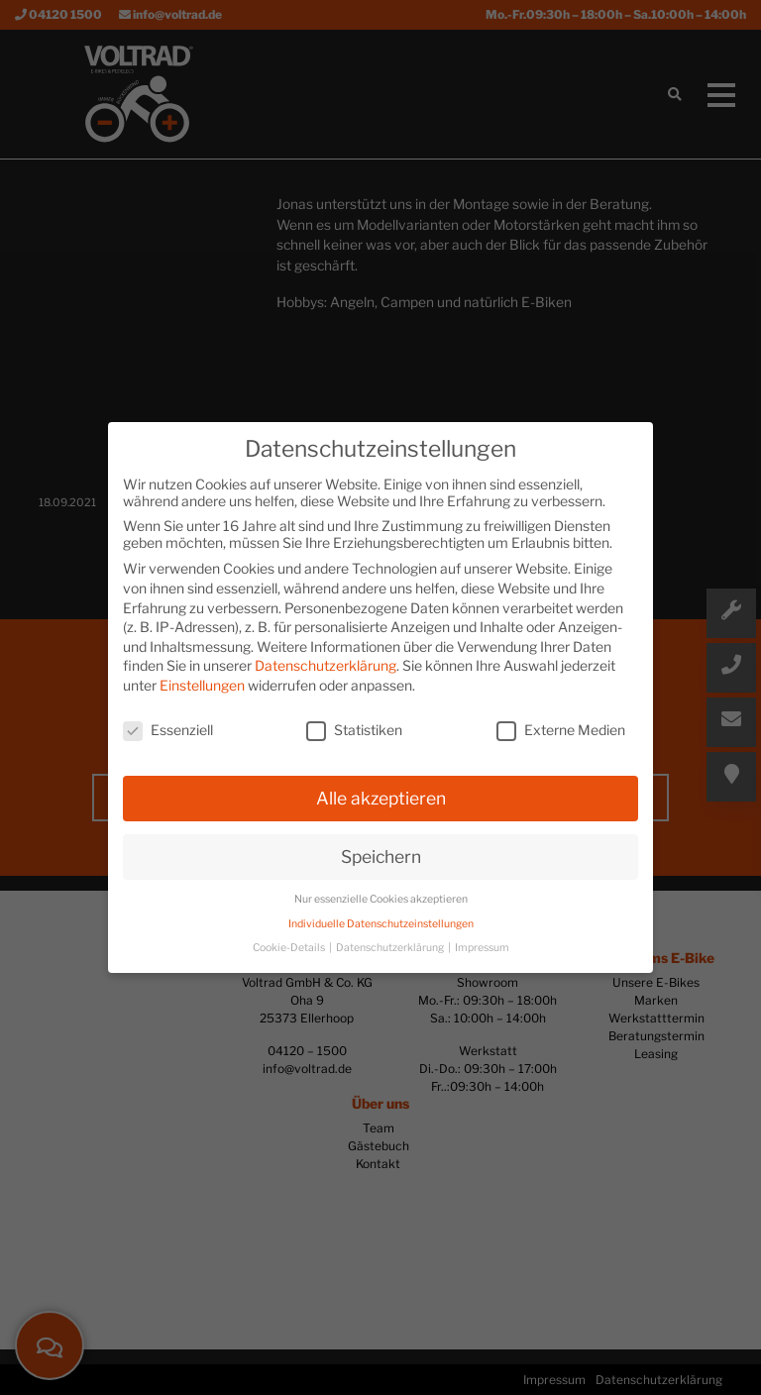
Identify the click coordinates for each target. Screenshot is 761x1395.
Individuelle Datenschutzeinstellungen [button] (381, 923)
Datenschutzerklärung (325, 665)
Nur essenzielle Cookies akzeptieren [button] (381, 899)
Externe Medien (560, 729)
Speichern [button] (381, 856)
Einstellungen (202, 685)
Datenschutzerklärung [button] (391, 947)
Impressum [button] (482, 947)
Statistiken (354, 729)
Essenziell (168, 729)
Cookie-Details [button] (290, 947)
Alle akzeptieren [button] (381, 798)
